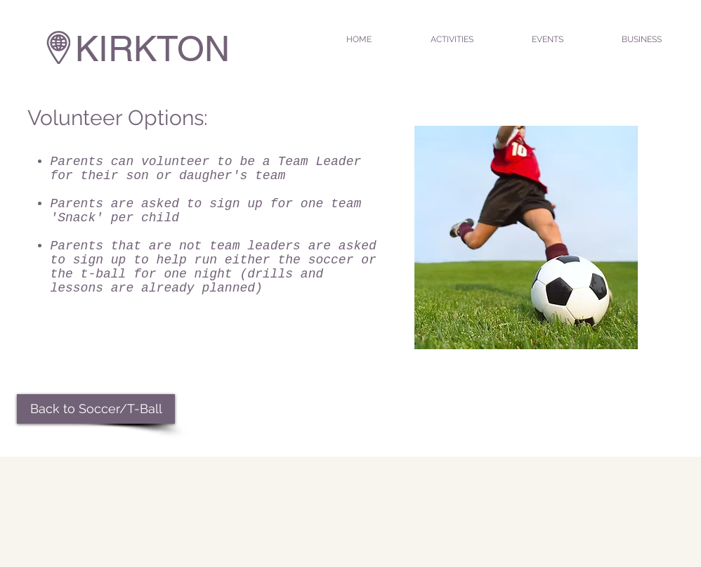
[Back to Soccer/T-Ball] (96, 409)
